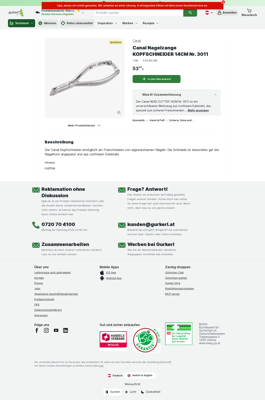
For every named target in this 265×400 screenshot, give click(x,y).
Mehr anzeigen (198, 110)
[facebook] (36, 330)
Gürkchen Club (174, 272)
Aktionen (47, 23)
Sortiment (22, 23)
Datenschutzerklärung (48, 309)
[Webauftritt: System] (112, 392)
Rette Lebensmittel (77, 23)
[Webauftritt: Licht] (130, 392)
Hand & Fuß (157, 120)
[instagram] (46, 330)
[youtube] (56, 330)
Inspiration (108, 23)
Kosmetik (139, 120)
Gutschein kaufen (176, 277)
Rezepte (151, 23)
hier (101, 365)
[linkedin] (65, 330)
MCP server (172, 293)
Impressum (41, 315)
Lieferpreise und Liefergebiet (52, 272)
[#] (178, 333)
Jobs (37, 288)
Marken (130, 23)
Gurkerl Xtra (172, 283)
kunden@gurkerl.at (151, 224)
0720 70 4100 (58, 224)
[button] (226, 12)
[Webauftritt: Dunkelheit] (150, 392)
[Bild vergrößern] (119, 112)
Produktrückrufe (44, 299)
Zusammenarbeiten (65, 244)
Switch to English (139, 375)
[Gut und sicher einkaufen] (146, 340)
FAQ (36, 304)
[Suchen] (190, 13)
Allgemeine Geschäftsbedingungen (56, 293)
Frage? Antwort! (147, 189)
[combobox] (138, 13)
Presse (38, 283)
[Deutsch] (208, 13)
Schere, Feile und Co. (182, 120)
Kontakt (39, 277)
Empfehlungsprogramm (179, 288)
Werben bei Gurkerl (150, 244)
